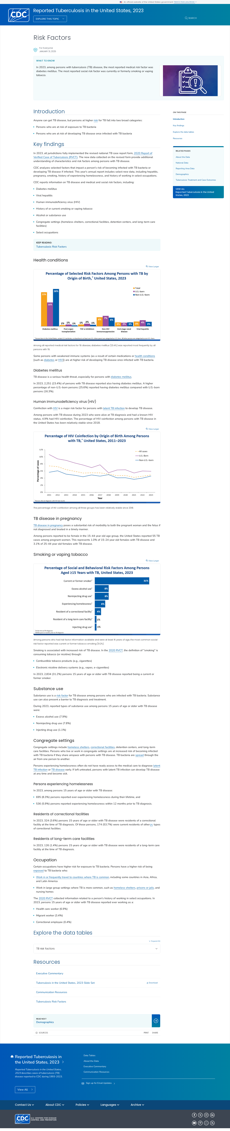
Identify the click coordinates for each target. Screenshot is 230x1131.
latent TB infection (114, 408)
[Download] (134, 975)
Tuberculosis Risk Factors (51, 253)
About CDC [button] (54, 1097)
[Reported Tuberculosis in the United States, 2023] (40, 1051)
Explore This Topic (48, 19)
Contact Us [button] (24, 1097)
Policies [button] (82, 1097)
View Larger (136, 273)
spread (77, 743)
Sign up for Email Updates (99, 1075)
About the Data (165, 155)
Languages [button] (110, 1097)
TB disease (77, 754)
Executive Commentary (49, 965)
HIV (73, 356)
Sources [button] (43, 1024)
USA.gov (211, 1124)
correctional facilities (103, 731)
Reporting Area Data (167, 167)
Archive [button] (137, 1097)
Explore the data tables (165, 130)
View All (22, 1081)
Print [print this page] (128, 1024)
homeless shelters (78, 731)
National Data (164, 161)
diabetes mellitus (121, 377)
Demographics (164, 172)
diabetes (62, 356)
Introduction (160, 118)
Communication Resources (51, 984)
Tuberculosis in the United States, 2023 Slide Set (65, 975)
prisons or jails (44, 880)
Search (192, 18)
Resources (159, 137)
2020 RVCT (116, 634)
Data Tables (89, 1047)
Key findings (160, 124)
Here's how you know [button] (185, 1)
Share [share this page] (137, 1024)
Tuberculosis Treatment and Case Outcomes (173, 180)
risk (96, 119)
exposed (49, 858)
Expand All (137, 933)
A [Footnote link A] (65, 816)
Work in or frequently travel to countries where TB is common (72, 865)
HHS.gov (199, 1124)
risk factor (62, 679)
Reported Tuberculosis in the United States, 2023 (88, 10)
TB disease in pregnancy (48, 519)
